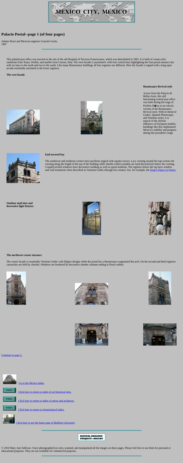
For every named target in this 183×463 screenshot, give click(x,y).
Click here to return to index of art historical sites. (37, 392)
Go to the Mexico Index (31, 383)
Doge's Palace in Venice (163, 170)
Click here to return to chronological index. (33, 409)
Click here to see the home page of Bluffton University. (39, 422)
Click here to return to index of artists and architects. (38, 400)
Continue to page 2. (11, 355)
